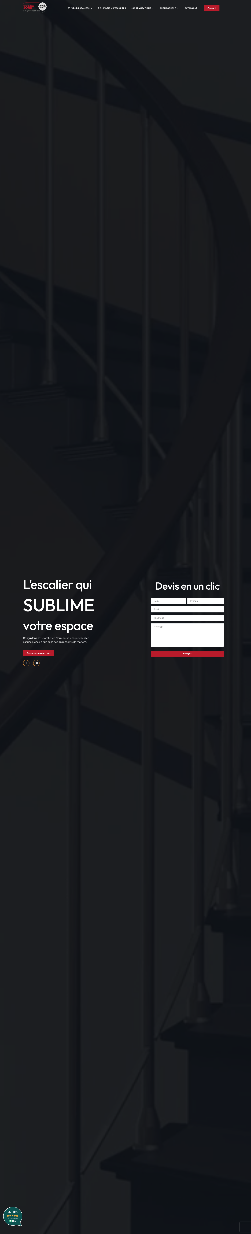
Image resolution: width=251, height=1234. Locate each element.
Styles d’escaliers (80, 8)
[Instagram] (36, 663)
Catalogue (191, 8)
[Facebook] (26, 663)
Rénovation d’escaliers (112, 8)
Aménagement (169, 8)
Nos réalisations (142, 8)
